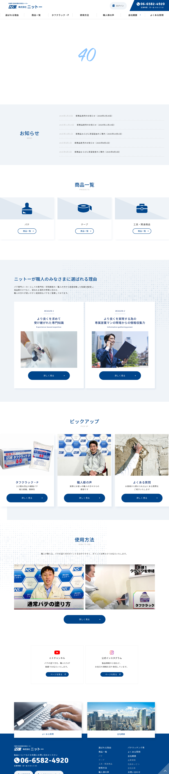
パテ (101, 758)
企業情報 (132, 762)
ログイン (120, 5)
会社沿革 (132, 770)
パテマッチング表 (136, 749)
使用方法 (84, 15)
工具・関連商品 (105, 766)
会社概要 (132, 15)
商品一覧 (36, 15)
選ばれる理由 (12, 15)
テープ (101, 762)
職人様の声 (108, 15)
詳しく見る (84, 621)
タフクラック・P (60, 15)
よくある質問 (157, 15)
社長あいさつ (134, 766)
